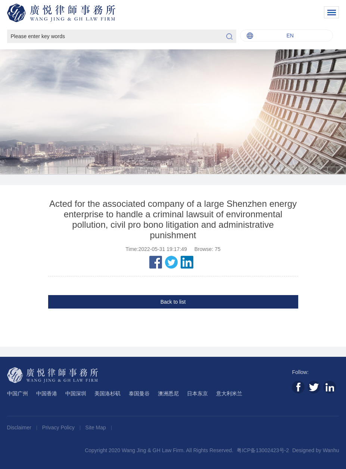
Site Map (96, 427)
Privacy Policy (59, 427)
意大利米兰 (229, 393)
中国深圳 (75, 393)
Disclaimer (20, 427)
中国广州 (17, 393)
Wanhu (331, 450)
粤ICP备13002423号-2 (263, 450)
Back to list (173, 302)
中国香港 (46, 393)
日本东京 (197, 393)
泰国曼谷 (139, 393)
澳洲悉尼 (168, 393)
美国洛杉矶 (107, 393)
